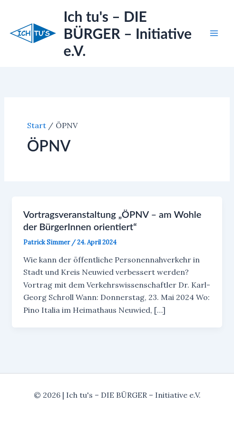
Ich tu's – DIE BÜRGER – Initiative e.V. (128, 33)
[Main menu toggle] (214, 33)
